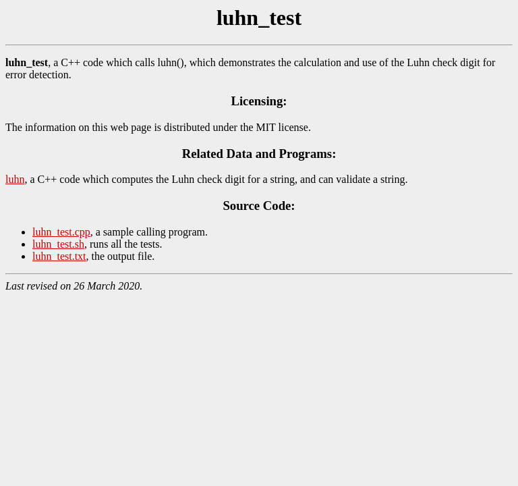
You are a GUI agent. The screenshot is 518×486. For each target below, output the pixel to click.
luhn (14, 179)
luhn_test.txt (59, 256)
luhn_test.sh (58, 244)
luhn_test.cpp (61, 232)
